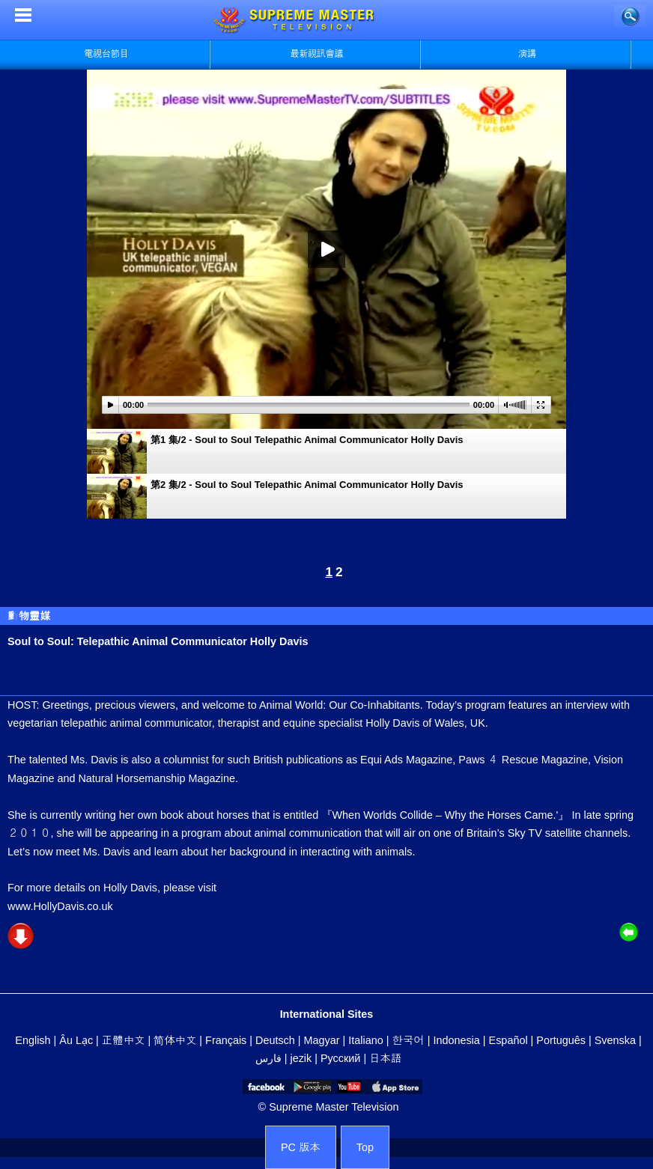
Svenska (615, 1040)
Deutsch (275, 1040)
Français (225, 1040)
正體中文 (123, 1040)
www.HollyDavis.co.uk (60, 906)
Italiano (365, 1040)
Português (561, 1040)
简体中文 (175, 1040)
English (32, 1040)
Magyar (322, 1040)
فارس (268, 1058)
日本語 (385, 1058)
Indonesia (456, 1040)
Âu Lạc (76, 1040)
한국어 (408, 1040)
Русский (340, 1058)
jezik (301, 1058)
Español (508, 1040)
